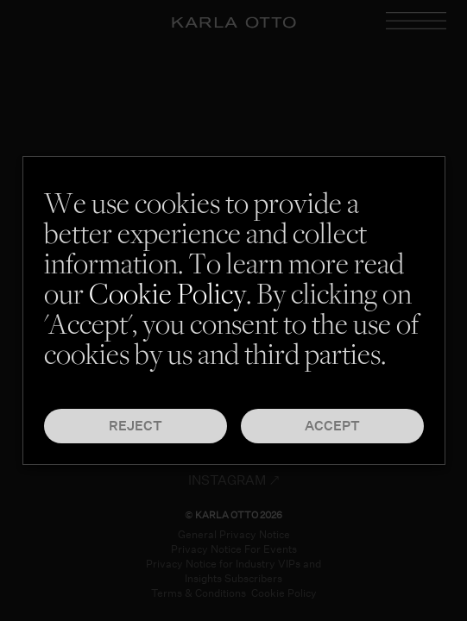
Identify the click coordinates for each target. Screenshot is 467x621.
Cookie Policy (167, 297)
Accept (332, 425)
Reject (135, 425)
